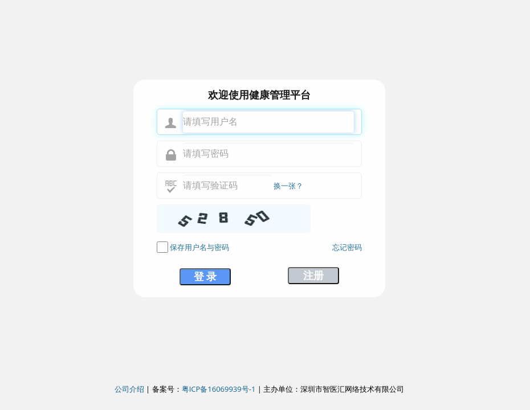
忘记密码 (347, 247)
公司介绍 (129, 389)
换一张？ (288, 186)
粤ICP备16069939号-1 (219, 389)
